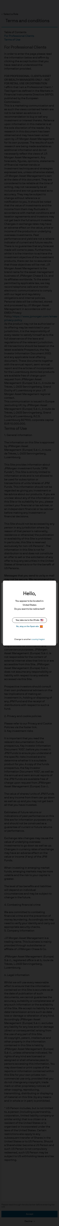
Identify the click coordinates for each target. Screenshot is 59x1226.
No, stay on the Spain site (29, 626)
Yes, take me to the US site (29, 620)
